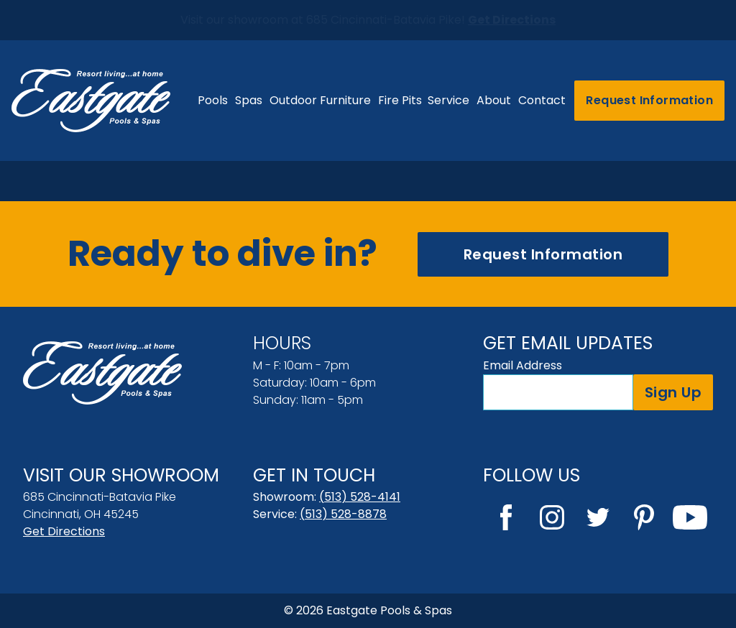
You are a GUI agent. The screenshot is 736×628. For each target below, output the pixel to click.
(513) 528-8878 (343, 514)
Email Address (522, 365)
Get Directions (64, 531)
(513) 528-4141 (359, 497)
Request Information (649, 100)
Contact (542, 100)
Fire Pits (400, 100)
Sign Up (673, 392)
